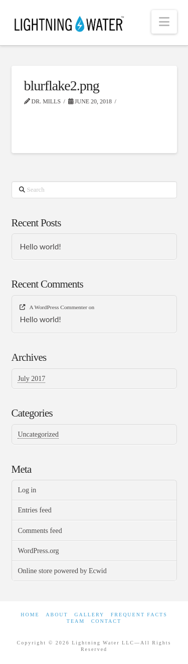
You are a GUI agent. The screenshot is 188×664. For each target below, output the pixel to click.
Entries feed (34, 510)
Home (30, 614)
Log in (27, 490)
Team (76, 621)
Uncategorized (38, 434)
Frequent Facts (139, 614)
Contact (106, 621)
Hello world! (40, 246)
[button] (164, 22)
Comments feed (40, 531)
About (57, 614)
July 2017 (31, 378)
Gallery (89, 614)
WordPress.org (38, 551)
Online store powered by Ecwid (62, 571)
